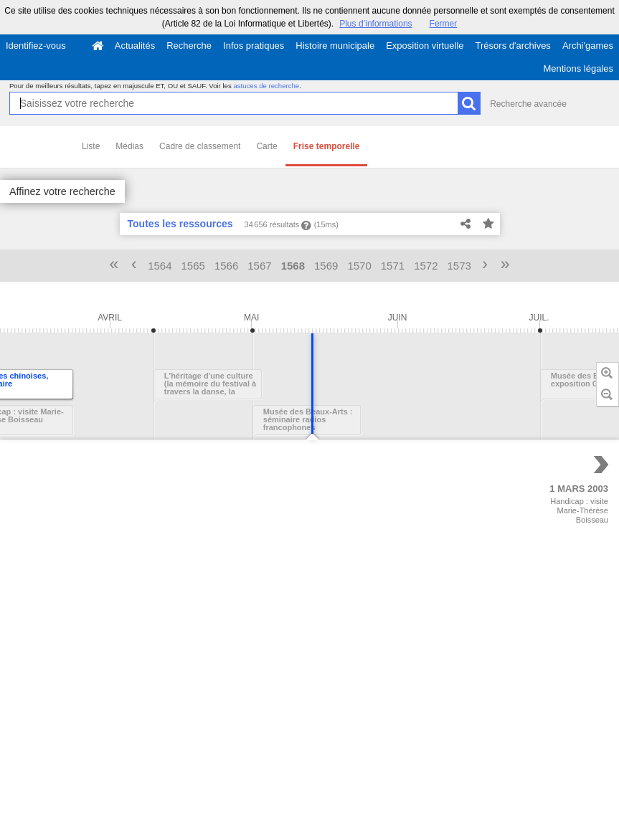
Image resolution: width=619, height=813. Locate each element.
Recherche (189, 45)
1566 (226, 266)
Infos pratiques (253, 45)
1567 (259, 266)
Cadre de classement (199, 146)
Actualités (135, 45)
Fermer (444, 24)
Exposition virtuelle (424, 45)
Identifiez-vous (36, 45)
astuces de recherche (266, 86)
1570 (359, 266)
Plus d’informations (375, 24)
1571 (393, 266)
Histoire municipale (335, 45)
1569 (326, 266)
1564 (159, 266)
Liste (91, 146)
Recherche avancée (528, 104)
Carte (266, 146)
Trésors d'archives (513, 45)
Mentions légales (578, 68)
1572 (426, 266)
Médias (129, 146)
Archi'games (587, 45)
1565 (193, 266)
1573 (459, 266)
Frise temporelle (326, 146)
